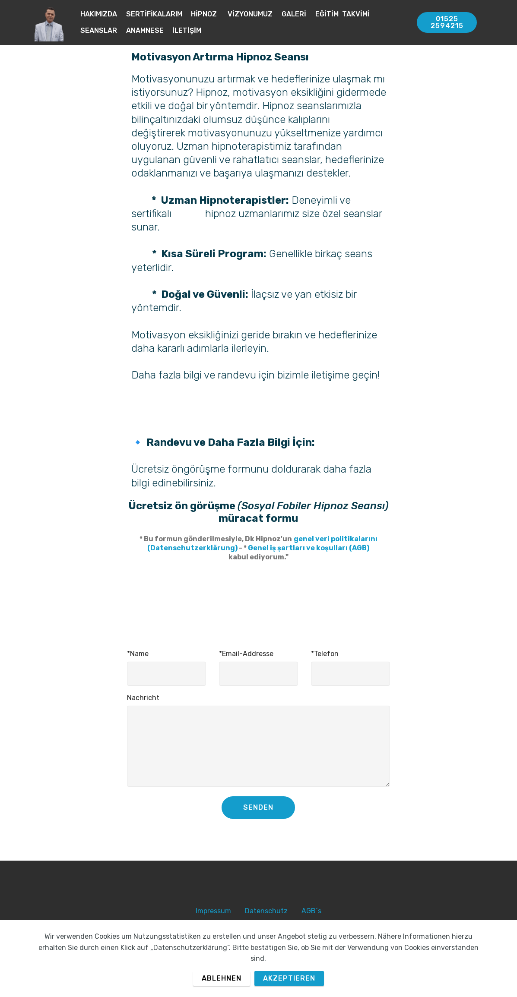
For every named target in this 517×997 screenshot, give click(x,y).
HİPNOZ (205, 14)
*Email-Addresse (246, 654)
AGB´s (311, 911)
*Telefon (325, 654)
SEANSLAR (98, 30)
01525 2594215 (447, 22)
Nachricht (143, 698)
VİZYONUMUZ (250, 14)
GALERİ (294, 14)
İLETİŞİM (186, 30)
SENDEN (258, 807)
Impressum (213, 911)
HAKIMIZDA (98, 14)
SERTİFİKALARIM (154, 14)
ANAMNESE (145, 30)
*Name (138, 654)
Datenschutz (266, 911)
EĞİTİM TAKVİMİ (342, 14)
